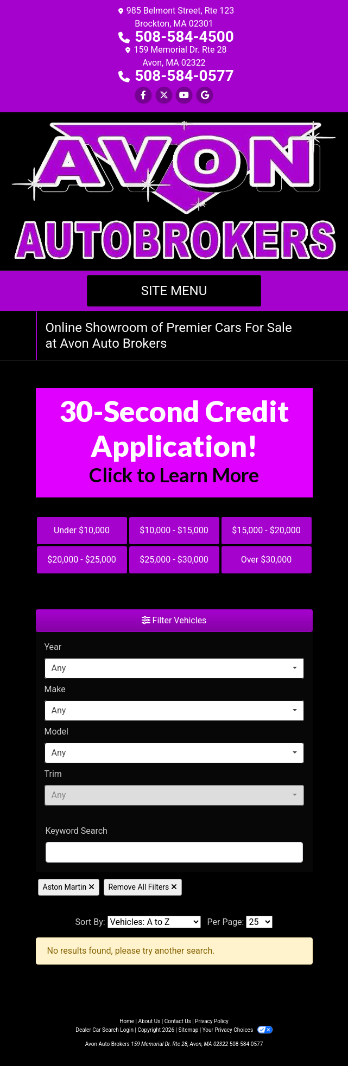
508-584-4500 (184, 37)
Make (55, 689)
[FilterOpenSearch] (174, 852)
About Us (149, 1021)
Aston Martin (68, 887)
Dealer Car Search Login (104, 1030)
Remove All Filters (143, 887)
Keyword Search (76, 831)
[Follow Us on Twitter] (164, 95)
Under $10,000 (82, 530)
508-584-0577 (184, 76)
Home (126, 1021)
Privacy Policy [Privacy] (212, 1021)
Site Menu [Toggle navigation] (174, 290)
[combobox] (174, 668)
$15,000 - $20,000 (266, 530)
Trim (53, 774)
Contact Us (177, 1021)
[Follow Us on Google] (205, 95)
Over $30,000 (266, 559)
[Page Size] (259, 922)
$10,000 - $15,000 (174, 530)
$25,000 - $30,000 (174, 559)
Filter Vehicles (174, 620)
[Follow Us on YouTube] (184, 95)
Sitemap (188, 1030)
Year (53, 647)
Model (57, 731)
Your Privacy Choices (238, 1030)
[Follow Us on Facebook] (143, 95)
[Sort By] (154, 922)
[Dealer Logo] (174, 191)
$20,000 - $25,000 (81, 559)
